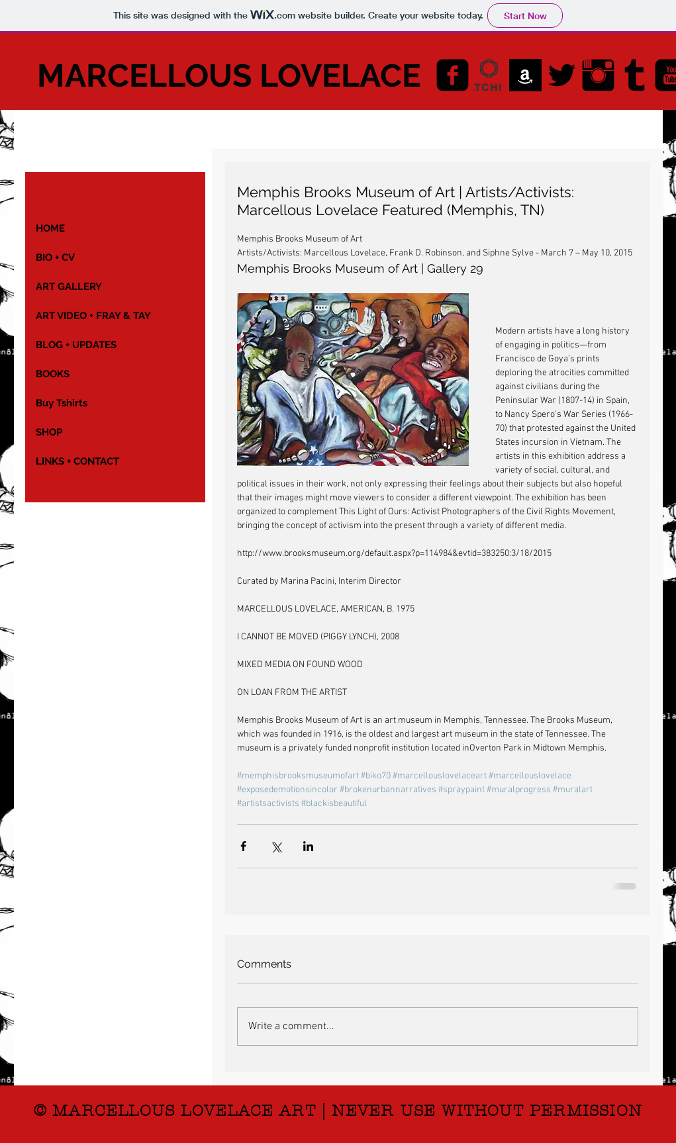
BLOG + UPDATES (76, 345)
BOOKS (53, 374)
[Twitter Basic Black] (562, 75)
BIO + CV (55, 257)
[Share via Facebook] (243, 846)
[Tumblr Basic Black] (634, 75)
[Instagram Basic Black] (598, 75)
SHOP (49, 432)
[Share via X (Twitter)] (275, 846)
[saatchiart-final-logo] (489, 75)
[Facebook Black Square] (452, 75)
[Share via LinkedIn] (308, 846)
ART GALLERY (69, 287)
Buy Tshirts (61, 403)
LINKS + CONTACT (77, 461)
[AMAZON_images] (525, 75)
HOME (50, 228)
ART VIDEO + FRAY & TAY (93, 316)
